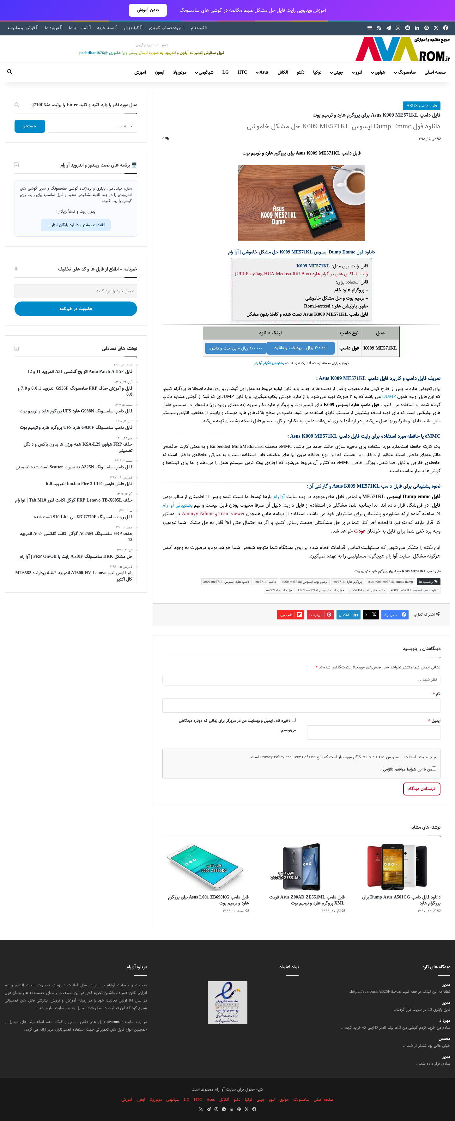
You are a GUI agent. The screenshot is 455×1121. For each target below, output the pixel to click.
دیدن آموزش (148, 10)
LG (225, 72)
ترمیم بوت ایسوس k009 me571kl (305, 581)
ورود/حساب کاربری (167, 27)
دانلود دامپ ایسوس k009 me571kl (415, 590)
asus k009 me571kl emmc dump (390, 581)
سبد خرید (107, 27)
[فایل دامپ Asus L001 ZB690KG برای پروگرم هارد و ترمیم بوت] (205, 867)
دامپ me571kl (265, 581)
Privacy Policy (272, 757)
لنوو (358, 72)
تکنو (300, 72)
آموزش (140, 72)
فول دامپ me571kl (279, 590)
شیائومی (206, 72)
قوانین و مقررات (23, 27)
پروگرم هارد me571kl (347, 581)
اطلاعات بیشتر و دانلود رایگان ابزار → (75, 225)
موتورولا (179, 72)
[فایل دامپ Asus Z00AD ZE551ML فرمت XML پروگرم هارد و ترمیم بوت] (301, 867)
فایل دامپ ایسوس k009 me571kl (321, 590)
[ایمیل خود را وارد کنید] (76, 291)
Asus (264, 72)
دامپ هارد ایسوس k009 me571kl (226, 581)
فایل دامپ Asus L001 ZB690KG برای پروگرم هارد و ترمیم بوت (208, 900)
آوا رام (279, 497)
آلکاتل (283, 72)
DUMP (389, 396)
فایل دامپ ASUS (421, 105)
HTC (242, 72)
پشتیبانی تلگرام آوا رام (269, 363)
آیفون (159, 72)
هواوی (380, 72)
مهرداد (444, 1020)
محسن (444, 1038)
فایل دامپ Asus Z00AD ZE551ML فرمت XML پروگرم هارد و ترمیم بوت (307, 900)
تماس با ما (80, 27)
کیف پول (133, 27)
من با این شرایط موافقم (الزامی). (408, 769)
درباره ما (54, 27)
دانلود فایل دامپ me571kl (367, 590)
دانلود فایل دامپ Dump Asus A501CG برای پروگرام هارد (401, 900)
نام (437, 694)
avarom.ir (115, 1022)
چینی (338, 72)
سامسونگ (407, 72)
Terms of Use (304, 757)
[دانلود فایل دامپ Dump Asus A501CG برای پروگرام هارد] (397, 867)
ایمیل (434, 720)
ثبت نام (199, 27)
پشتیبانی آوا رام (177, 505)
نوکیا (317, 72)
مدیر (446, 984)
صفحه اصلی (435, 72)
